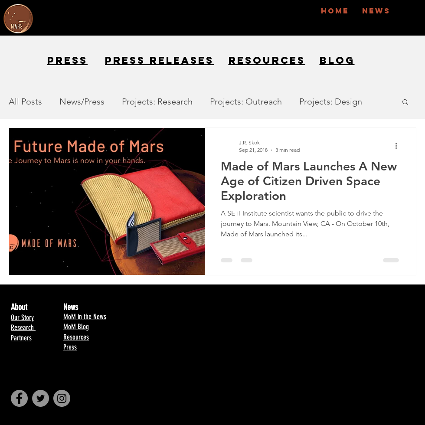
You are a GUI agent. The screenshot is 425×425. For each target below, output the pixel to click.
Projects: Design (330, 101)
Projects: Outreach (246, 101)
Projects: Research (157, 101)
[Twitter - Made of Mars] (40, 398)
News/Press (82, 101)
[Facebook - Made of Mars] (19, 398)
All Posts (25, 101)
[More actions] (399, 146)
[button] (405, 102)
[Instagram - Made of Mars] (61, 398)
